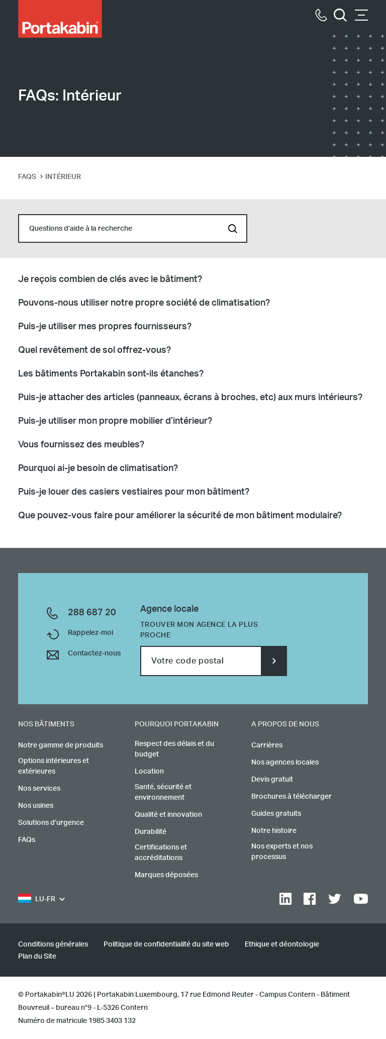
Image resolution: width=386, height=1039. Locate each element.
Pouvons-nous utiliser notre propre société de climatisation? (144, 303)
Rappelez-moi (90, 632)
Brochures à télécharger (291, 796)
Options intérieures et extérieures (53, 766)
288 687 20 (92, 612)
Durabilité (150, 831)
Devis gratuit (272, 779)
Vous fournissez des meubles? (81, 444)
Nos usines (35, 805)
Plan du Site (37, 956)
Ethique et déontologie (282, 944)
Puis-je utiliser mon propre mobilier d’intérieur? (115, 421)
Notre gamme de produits (60, 745)
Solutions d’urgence (51, 822)
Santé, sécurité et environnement (163, 792)
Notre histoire (274, 830)
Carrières (266, 745)
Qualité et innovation (168, 814)
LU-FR (36, 899)
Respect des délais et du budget (174, 749)
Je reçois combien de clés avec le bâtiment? (110, 279)
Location (149, 771)
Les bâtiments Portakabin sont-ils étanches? (111, 374)
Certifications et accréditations (161, 853)
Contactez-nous (94, 653)
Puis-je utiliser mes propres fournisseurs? (104, 326)
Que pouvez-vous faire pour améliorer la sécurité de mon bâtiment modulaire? (180, 515)
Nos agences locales (285, 762)
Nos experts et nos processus (282, 852)
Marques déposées (166, 875)
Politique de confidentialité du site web (166, 944)
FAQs (26, 839)
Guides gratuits (276, 813)
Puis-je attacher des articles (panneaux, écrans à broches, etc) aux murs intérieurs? (190, 397)
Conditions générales (53, 944)
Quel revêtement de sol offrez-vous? (94, 350)
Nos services (39, 788)
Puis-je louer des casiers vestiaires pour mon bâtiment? (133, 492)
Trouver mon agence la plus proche (199, 630)
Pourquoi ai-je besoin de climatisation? (98, 468)
